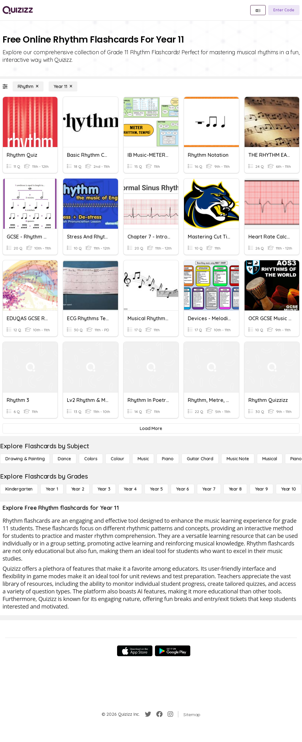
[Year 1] (51, 489)
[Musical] (269, 459)
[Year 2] (78, 489)
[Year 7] (209, 489)
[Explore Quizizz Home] (18, 10)
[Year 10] (288, 489)
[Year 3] (104, 489)
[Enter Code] (283, 10)
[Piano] (168, 459)
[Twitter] (148, 714)
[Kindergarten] (19, 489)
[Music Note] (237, 459)
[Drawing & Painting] (25, 459)
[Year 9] (261, 489)
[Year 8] (235, 489)
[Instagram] (170, 714)
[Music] (143, 459)
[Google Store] (172, 650)
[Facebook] (159, 714)
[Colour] (117, 459)
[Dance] (64, 459)
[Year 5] (156, 489)
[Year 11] (63, 86)
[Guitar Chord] (200, 459)
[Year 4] (130, 489)
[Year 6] (182, 489)
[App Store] (134, 650)
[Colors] (91, 459)
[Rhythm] (28, 86)
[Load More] (151, 428)
